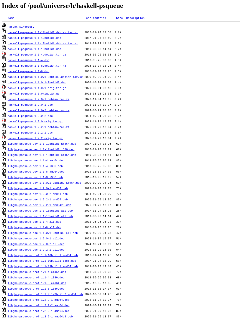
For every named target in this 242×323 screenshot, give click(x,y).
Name (11, 18)
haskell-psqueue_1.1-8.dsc (28, 71)
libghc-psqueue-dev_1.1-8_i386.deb (35, 177)
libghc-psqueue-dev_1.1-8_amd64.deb (36, 171)
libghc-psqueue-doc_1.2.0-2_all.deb (36, 244)
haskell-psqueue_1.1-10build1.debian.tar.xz (43, 32)
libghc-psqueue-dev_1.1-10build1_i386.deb (41, 149)
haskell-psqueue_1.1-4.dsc (28, 60)
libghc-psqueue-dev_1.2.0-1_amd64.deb (38, 188)
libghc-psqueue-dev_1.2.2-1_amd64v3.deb (39, 205)
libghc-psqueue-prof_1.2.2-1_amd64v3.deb (40, 316)
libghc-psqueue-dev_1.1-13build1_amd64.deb (42, 155)
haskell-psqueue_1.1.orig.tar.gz (33, 93)
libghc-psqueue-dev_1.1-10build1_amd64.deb (42, 144)
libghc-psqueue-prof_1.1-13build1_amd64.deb (43, 266)
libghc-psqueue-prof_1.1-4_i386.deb (36, 277)
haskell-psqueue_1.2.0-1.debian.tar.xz (39, 99)
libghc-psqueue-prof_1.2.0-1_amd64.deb (39, 300)
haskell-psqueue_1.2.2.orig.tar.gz (35, 138)
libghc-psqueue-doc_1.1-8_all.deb (34, 227)
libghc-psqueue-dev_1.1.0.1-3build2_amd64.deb (44, 183)
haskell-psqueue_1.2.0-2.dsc (30, 116)
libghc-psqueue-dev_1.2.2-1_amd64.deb (38, 199)
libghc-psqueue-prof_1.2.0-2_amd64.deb (39, 305)
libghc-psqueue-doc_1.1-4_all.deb (34, 222)
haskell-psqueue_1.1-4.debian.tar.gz (37, 54)
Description (135, 18)
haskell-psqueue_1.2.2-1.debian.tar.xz (39, 127)
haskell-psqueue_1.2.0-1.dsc (30, 105)
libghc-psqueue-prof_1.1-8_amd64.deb (37, 283)
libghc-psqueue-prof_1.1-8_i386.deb (36, 288)
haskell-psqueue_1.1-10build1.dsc (34, 38)
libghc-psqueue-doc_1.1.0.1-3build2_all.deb (43, 233)
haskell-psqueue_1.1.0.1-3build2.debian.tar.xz (45, 77)
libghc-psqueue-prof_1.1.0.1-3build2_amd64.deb (45, 294)
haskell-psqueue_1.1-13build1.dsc (34, 49)
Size (119, 18)
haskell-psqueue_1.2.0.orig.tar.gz (35, 121)
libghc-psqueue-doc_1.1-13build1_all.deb (40, 216)
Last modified (95, 18)
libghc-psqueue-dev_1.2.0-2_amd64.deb (38, 194)
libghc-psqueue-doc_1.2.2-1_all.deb (36, 249)
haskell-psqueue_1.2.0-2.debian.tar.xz (39, 110)
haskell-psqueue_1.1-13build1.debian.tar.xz (43, 43)
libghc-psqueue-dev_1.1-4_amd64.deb (36, 160)
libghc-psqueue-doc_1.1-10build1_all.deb (40, 210)
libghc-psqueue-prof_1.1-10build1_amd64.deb (43, 255)
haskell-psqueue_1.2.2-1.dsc (30, 132)
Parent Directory (21, 27)
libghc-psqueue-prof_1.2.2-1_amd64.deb (39, 311)
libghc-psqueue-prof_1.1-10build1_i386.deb (42, 261)
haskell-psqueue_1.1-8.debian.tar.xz (37, 66)
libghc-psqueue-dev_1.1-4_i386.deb (35, 166)
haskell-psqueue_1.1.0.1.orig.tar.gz (37, 88)
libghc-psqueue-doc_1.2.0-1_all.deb (36, 238)
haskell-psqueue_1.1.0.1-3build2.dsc (37, 82)
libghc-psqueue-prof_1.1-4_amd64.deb (37, 272)
